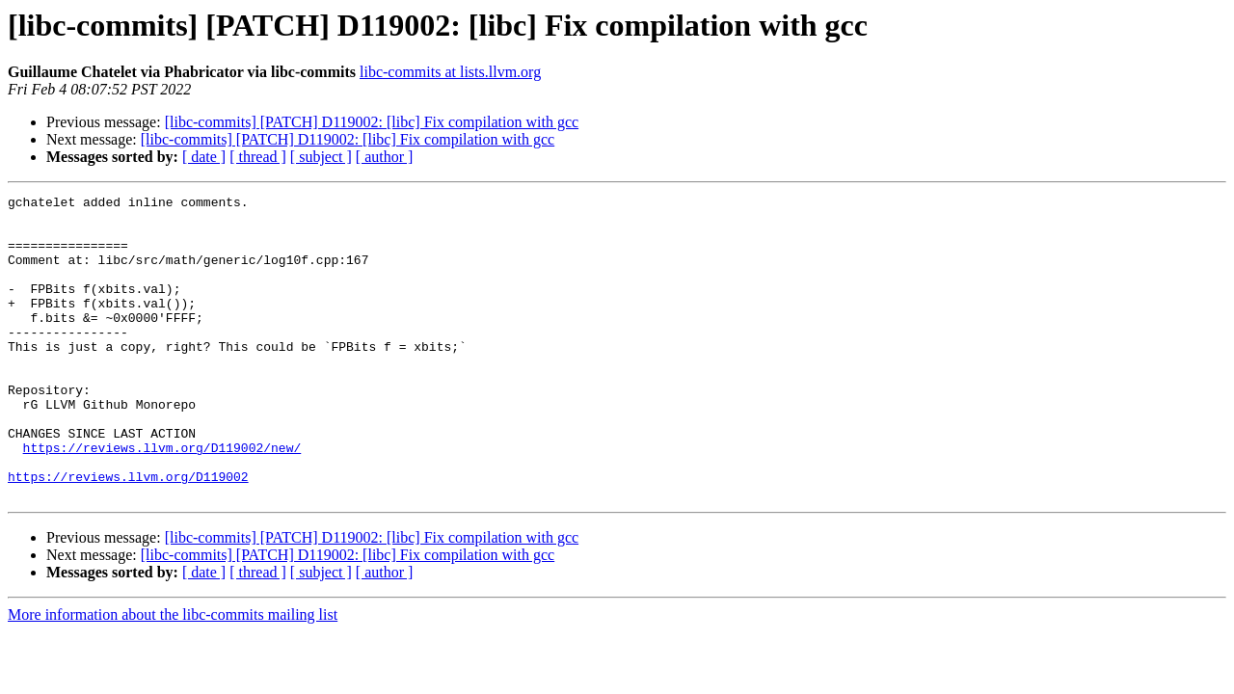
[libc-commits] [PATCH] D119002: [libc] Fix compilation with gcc (371, 122)
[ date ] (204, 156)
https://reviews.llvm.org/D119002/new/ (162, 499)
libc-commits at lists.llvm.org (450, 72)
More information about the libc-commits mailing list (172, 675)
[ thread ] (257, 156)
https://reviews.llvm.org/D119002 (128, 534)
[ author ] (385, 156)
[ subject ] (321, 156)
